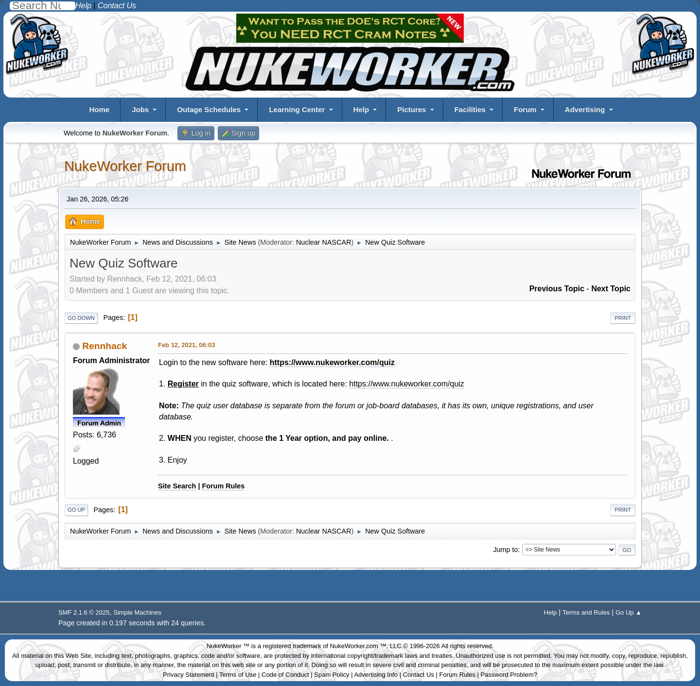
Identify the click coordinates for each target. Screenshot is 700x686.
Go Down (81, 318)
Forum (525, 109)
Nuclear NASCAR (323, 242)
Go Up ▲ (628, 612)
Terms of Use (238, 674)
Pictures (411, 109)
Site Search (177, 486)
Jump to (505, 549)
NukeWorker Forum (125, 166)
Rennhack (104, 346)
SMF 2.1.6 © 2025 (83, 612)
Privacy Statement (188, 674)
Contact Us (418, 674)
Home (99, 109)
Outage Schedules (209, 109)
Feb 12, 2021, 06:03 (186, 345)
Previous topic (557, 288)
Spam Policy (331, 674)
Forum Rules (223, 486)
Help (361, 109)
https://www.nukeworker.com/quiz (332, 362)
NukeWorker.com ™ (358, 646)
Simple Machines (137, 612)
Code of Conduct (285, 674)
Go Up (76, 510)
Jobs (140, 109)
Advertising (585, 109)
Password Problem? (509, 674)
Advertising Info (376, 674)
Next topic (610, 288)
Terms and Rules (586, 612)
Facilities (470, 109)
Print (622, 318)
